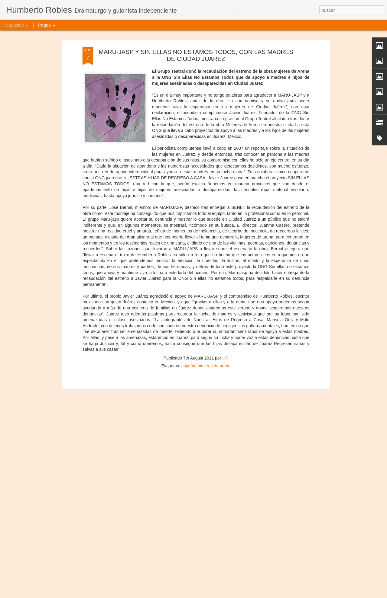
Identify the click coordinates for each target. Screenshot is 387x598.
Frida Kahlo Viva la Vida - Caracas (170, 591)
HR (225, 326)
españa (188, 334)
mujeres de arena (213, 334)
